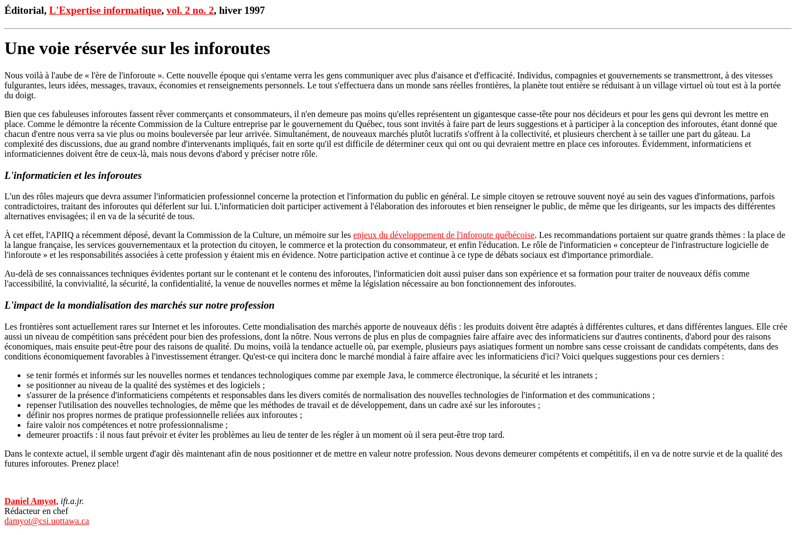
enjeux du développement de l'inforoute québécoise (444, 235)
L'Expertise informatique (105, 10)
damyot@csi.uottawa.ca (46, 521)
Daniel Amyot (30, 501)
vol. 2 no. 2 (190, 10)
